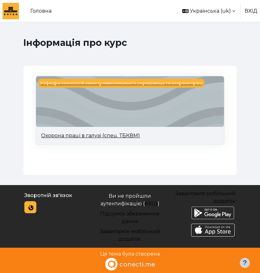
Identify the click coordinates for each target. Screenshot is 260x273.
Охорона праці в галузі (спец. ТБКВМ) (90, 136)
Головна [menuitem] (40, 11)
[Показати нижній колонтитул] (245, 263)
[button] (208, 11)
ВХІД (251, 11)
